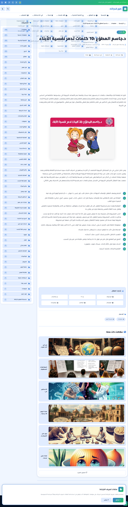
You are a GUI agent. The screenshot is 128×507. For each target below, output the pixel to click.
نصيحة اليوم (108, 320)
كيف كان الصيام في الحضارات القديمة (99, 412)
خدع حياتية (47, 494)
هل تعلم (20, 484)
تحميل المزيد (82, 442)
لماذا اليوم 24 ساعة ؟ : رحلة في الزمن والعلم (97, 395)
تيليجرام (110, 303)
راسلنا (74, 484)
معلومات (121, 32)
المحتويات (105, 55)
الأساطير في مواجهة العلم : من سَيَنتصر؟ (97, 378)
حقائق (21, 487)
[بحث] (8, 9)
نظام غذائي (20, 480)
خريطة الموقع (73, 494)
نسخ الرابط (92, 55)
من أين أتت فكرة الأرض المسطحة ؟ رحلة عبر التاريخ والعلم (92, 345)
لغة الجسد (46, 491)
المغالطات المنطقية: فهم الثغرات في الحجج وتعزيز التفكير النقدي (89, 361)
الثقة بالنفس (46, 484)
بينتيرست (54, 303)
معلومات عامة (19, 491)
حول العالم (20, 494)
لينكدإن (82, 303)
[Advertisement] (82, 77)
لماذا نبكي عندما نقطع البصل (101, 429)
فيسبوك (110, 297)
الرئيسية (74, 477)
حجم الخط (118, 55)
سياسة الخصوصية (71, 487)
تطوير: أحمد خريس (39, 504)
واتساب (54, 297)
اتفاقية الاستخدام (71, 491)
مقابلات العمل (45, 487)
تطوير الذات (46, 480)
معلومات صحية (18, 477)
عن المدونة (73, 480)
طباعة (80, 55)
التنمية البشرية (45, 477)
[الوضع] (2, 9)
